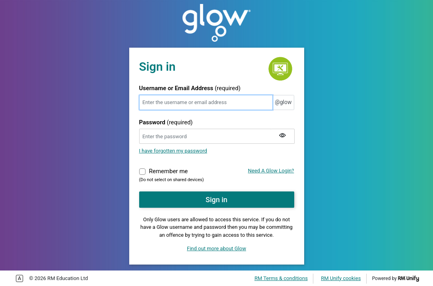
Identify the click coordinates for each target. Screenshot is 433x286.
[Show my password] (283, 136)
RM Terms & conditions (281, 278)
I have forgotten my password (173, 151)
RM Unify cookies (341, 278)
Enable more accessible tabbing (19, 278)
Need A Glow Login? (271, 171)
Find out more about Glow (216, 248)
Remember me (168, 171)
